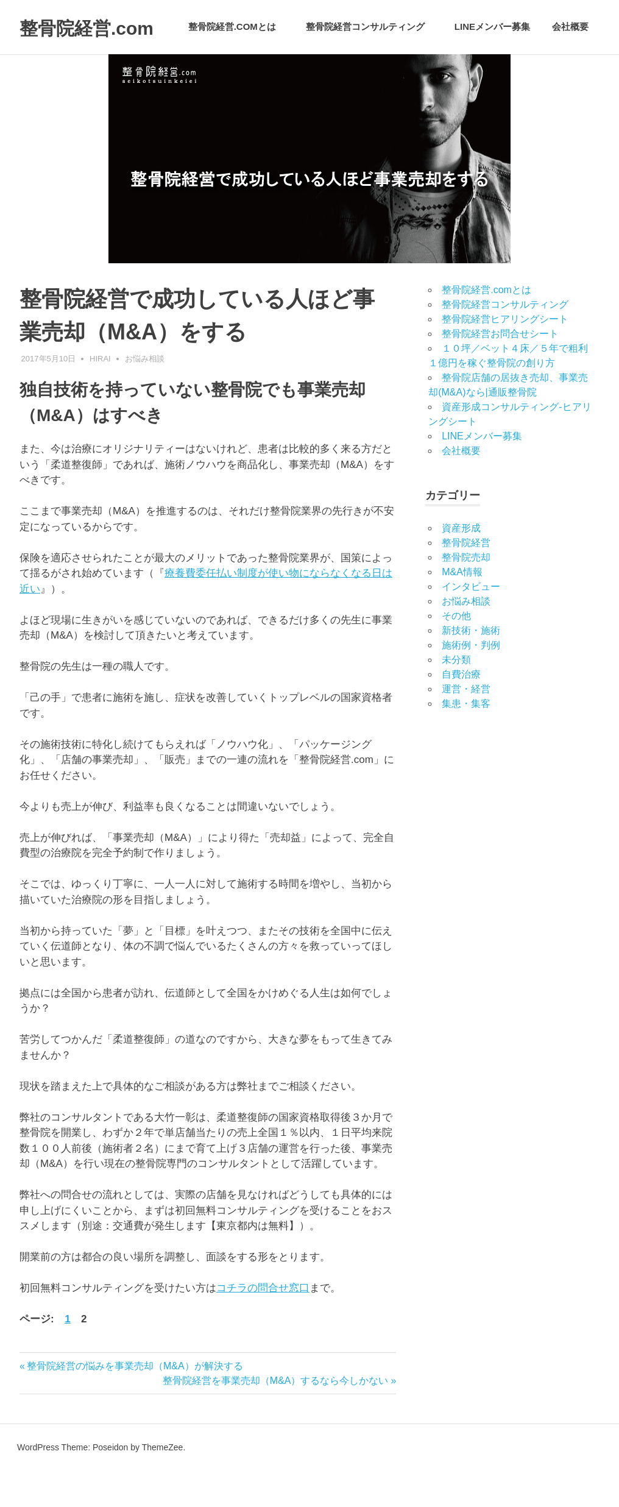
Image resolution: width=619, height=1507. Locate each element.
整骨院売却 (466, 593)
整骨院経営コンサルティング (371, 71)
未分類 (456, 695)
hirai (100, 394)
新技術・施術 (471, 666)
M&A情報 (462, 608)
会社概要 (570, 71)
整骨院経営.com (104, 27)
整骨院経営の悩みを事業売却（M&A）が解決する (134, 1401)
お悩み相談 (144, 394)
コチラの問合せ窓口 (263, 1324)
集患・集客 (466, 739)
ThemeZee (162, 1483)
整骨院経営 (466, 578)
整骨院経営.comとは (238, 71)
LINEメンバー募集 (492, 71)
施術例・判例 (471, 681)
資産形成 (461, 564)
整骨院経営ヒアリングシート (505, 355)
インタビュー (471, 622)
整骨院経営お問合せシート (500, 369)
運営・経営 (466, 725)
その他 (456, 652)
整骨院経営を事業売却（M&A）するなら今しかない (276, 1416)
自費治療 (461, 710)
